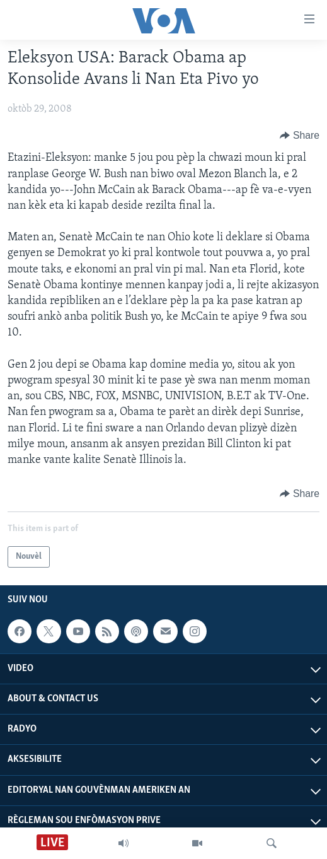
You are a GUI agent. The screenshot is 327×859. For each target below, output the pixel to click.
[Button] (299, 136)
